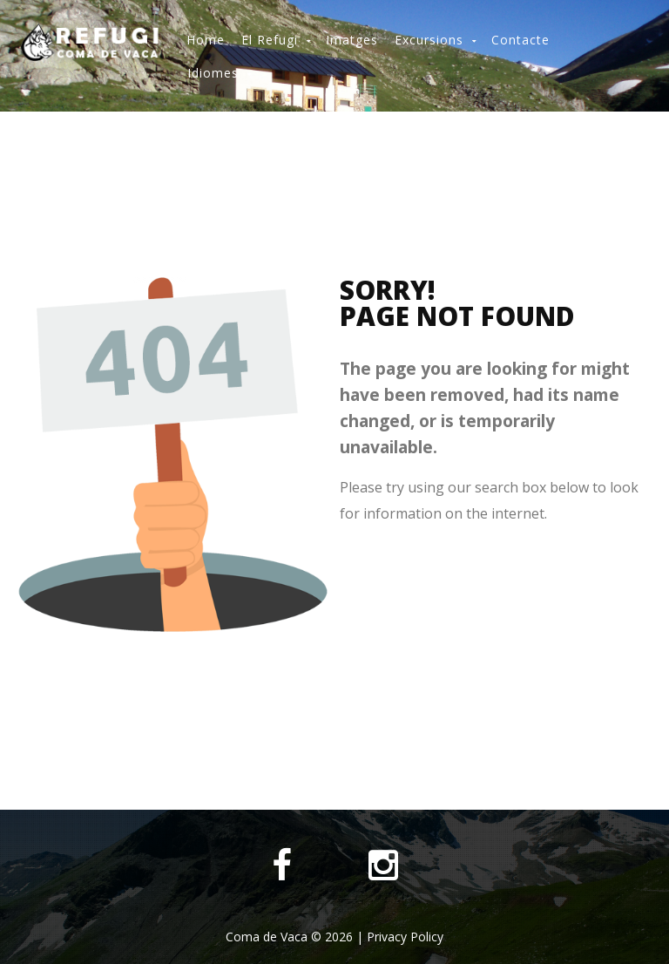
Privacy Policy (405, 936)
